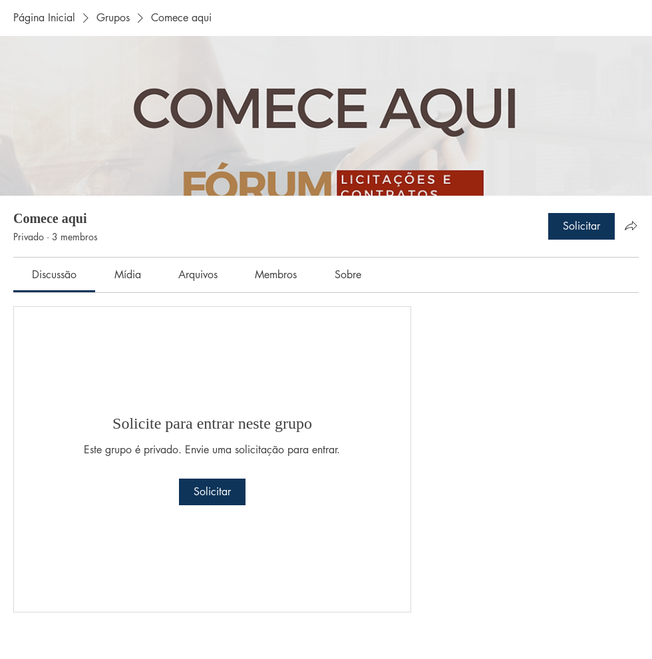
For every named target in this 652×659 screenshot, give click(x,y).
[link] (54, 275)
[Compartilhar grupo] (631, 226)
